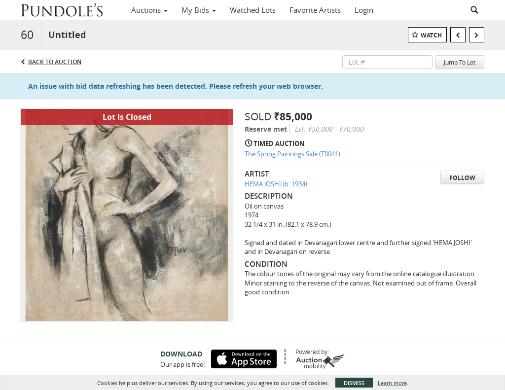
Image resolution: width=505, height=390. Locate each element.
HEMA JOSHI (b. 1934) (276, 183)
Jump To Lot (459, 62)
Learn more (392, 383)
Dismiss (354, 383)
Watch (431, 35)
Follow (462, 178)
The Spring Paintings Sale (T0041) (292, 153)
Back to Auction (54, 62)
